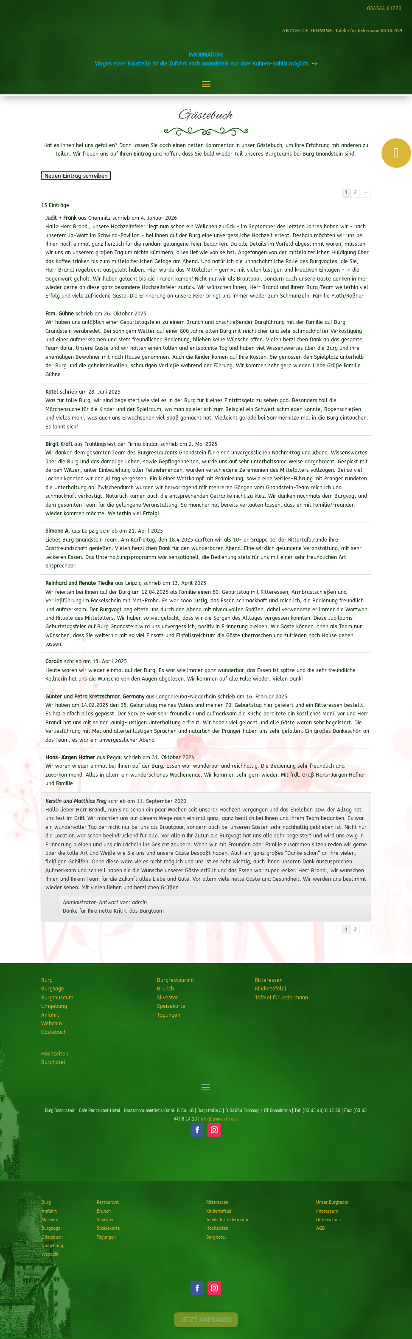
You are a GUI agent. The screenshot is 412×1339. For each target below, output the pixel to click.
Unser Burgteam (332, 1202)
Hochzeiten (54, 1054)
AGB (320, 1228)
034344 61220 (383, 8)
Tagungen (168, 1015)
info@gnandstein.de (219, 1118)
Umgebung (54, 1006)
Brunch (165, 989)
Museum (50, 1220)
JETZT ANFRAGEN (206, 1161)
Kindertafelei (270, 989)
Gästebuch (54, 1032)
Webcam (51, 1024)
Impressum (327, 1211)
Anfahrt (50, 1015)
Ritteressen (269, 980)
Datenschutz (328, 1220)
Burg (47, 980)
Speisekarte (171, 1006)
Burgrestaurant (175, 980)
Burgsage (52, 989)
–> (314, 64)
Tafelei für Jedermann (281, 998)
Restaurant (108, 1202)
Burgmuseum (57, 998)
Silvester (167, 998)
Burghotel (53, 1062)
